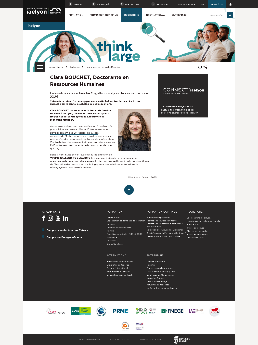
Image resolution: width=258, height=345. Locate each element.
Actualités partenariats (158, 285)
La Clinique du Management (160, 275)
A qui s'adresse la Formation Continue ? (166, 233)
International (155, 15)
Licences (111, 224)
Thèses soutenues (195, 228)
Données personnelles (151, 340)
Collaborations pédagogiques (161, 271)
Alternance (112, 237)
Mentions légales (119, 340)
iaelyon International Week (119, 275)
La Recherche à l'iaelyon (198, 218)
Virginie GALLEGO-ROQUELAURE (70, 158)
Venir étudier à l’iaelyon (118, 271)
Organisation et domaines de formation (126, 221)
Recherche (131, 15)
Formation (75, 15)
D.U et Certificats (115, 244)
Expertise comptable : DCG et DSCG (124, 234)
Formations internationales (120, 261)
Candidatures (113, 217)
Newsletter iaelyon (89, 340)
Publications (193, 224)
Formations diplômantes (158, 217)
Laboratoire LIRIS (195, 238)
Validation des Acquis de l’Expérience (165, 230)
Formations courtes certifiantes (162, 221)
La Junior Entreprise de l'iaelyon (162, 288)
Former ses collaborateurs (159, 268)
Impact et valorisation (197, 234)
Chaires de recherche (197, 231)
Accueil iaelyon (56, 67)
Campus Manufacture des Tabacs (67, 230)
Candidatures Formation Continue (163, 236)
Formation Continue (104, 15)
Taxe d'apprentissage (157, 281)
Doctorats (111, 241)
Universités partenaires (118, 265)
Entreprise (179, 15)
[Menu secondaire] (40, 67)
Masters (110, 231)
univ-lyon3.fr (186, 4)
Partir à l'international (117, 268)
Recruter (151, 265)
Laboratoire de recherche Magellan (103, 67)
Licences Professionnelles (119, 227)
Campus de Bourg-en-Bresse (64, 237)
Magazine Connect (156, 278)
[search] (220, 15)
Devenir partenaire (156, 261)
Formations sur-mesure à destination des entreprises (165, 225)
